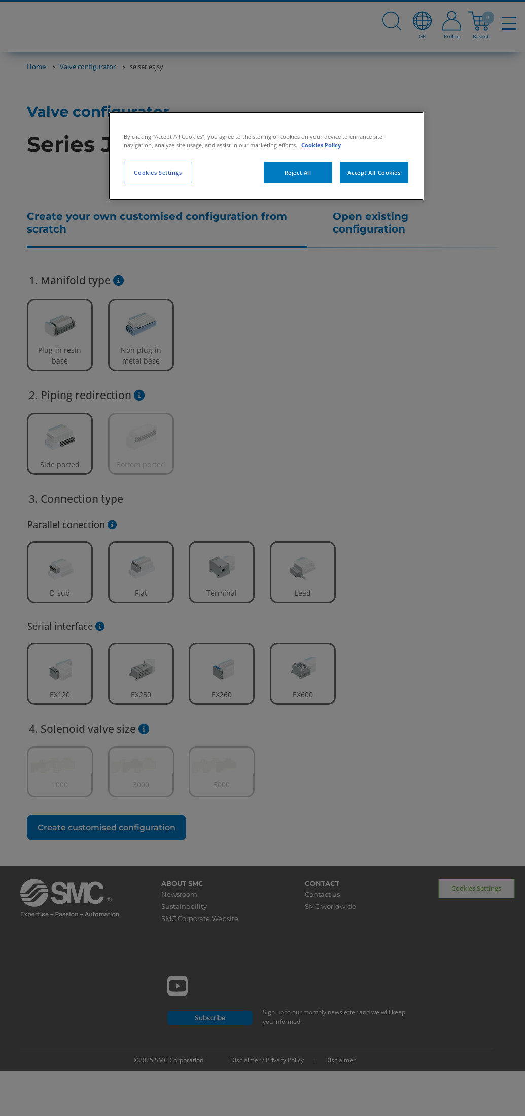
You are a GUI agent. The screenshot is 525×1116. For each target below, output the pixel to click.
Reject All (298, 172)
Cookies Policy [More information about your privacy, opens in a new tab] (321, 145)
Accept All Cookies (373, 172)
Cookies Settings (158, 172)
